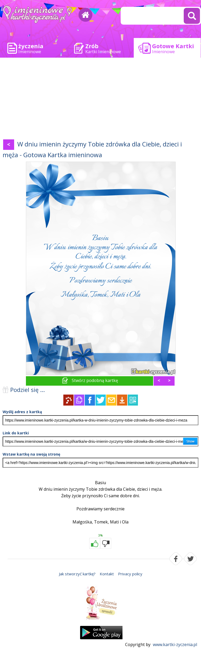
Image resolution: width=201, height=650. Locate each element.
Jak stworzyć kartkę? (77, 573)
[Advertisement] (100, 99)
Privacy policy (130, 573)
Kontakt (107, 573)
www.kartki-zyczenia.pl (175, 644)
